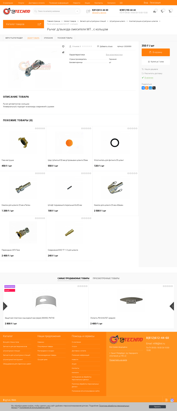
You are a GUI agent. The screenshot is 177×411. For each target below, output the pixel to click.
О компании (8, 3)
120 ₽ (115, 167)
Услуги (21, 3)
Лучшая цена (42, 359)
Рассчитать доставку (152, 73)
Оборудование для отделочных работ (17, 364)
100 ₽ (69, 212)
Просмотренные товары (106, 278)
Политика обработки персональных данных (85, 385)
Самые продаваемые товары (73, 278)
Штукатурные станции (11, 351)
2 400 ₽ (23, 257)
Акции (87, 3)
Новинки (40, 342)
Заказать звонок (99, 13)
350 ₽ (138, 323)
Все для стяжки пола (11, 342)
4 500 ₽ (96, 323)
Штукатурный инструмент (13, 359)
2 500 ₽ (115, 212)
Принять (157, 407)
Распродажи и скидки (45, 351)
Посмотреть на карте (118, 360)
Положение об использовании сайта (85, 391)
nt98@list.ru (159, 343)
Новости (76, 3)
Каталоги (111, 3)
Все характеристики (114, 55)
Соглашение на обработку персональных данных (81, 378)
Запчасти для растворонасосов (15, 346)
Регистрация (155, 3)
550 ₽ (69, 167)
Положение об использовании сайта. (34, 408)
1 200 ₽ (23, 212)
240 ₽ (69, 257)
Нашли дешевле (150, 69)
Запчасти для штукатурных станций (16, 355)
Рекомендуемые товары (46, 355)
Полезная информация (58, 3)
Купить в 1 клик (156, 62)
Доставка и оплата (37, 3)
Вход (146, 3)
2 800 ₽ (11, 323)
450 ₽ (23, 167)
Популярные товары (45, 346)
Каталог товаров (23, 24)
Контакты (99, 3)
